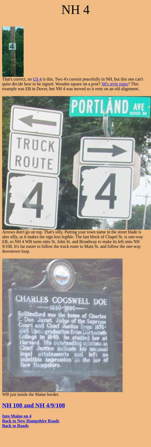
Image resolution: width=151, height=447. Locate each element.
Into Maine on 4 (16, 416)
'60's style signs (114, 84)
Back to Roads (15, 425)
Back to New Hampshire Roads (30, 421)
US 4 (37, 79)
